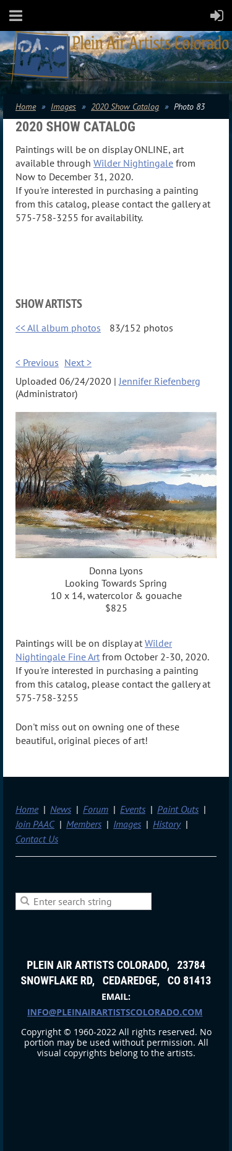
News (60, 809)
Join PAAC (34, 824)
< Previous (37, 362)
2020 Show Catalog (125, 106)
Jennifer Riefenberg (159, 381)
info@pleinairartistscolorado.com (114, 1012)
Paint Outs (178, 809)
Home (25, 106)
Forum (95, 809)
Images (63, 106)
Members (83, 824)
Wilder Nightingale (133, 163)
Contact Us (36, 839)
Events (132, 809)
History (167, 824)
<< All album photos (58, 328)
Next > (78, 362)
